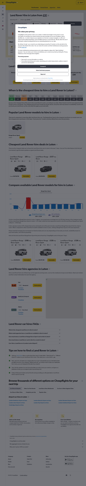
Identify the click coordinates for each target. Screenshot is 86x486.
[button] (43, 66)
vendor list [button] (23, 47)
